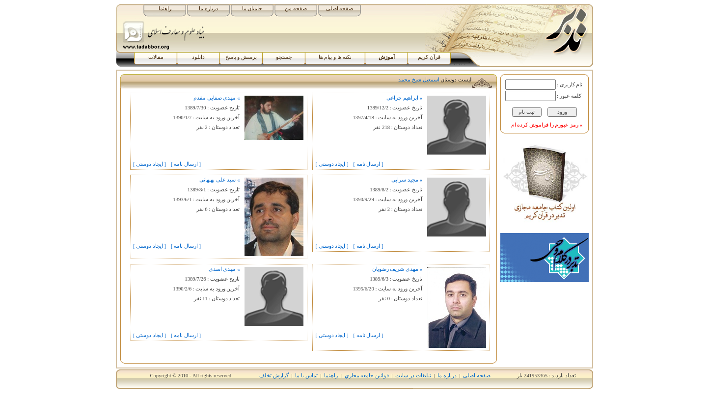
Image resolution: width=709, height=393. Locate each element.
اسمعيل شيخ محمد (418, 79)
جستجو (284, 57)
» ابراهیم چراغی (404, 98)
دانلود (198, 57)
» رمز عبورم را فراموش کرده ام (546, 125)
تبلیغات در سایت (413, 375)
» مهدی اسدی (224, 269)
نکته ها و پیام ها (335, 57)
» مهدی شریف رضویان (397, 269)
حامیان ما (252, 8)
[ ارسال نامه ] (368, 164)
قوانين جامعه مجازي (367, 375)
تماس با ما (306, 375)
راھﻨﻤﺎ (331, 375)
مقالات (156, 57)
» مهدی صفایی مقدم (216, 98)
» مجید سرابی (406, 180)
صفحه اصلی (340, 8)
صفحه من (296, 8)
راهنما (165, 8)
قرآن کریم (429, 57)
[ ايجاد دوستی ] (331, 164)
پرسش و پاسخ (241, 57)
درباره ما (208, 8)
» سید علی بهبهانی (219, 180)
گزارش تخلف (274, 375)
